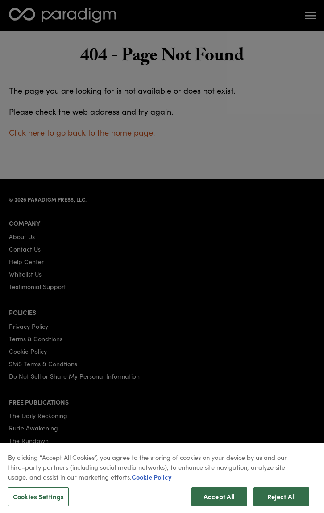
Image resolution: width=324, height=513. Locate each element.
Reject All (281, 499)
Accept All (219, 499)
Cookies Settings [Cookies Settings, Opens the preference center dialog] (38, 499)
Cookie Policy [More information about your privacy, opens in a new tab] (151, 480)
